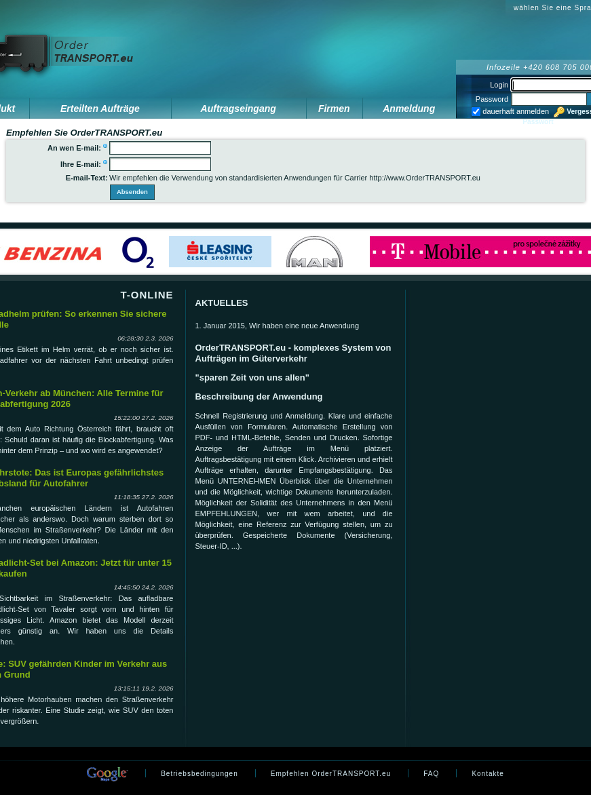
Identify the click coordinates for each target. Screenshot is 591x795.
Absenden (132, 191)
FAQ (431, 773)
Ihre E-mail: (80, 164)
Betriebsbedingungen (199, 773)
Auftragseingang (238, 108)
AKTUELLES (221, 303)
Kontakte (487, 773)
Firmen (334, 108)
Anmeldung (409, 108)
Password (492, 99)
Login (499, 85)
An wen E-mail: (74, 148)
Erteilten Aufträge (100, 108)
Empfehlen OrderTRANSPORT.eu (331, 773)
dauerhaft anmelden (514, 111)
